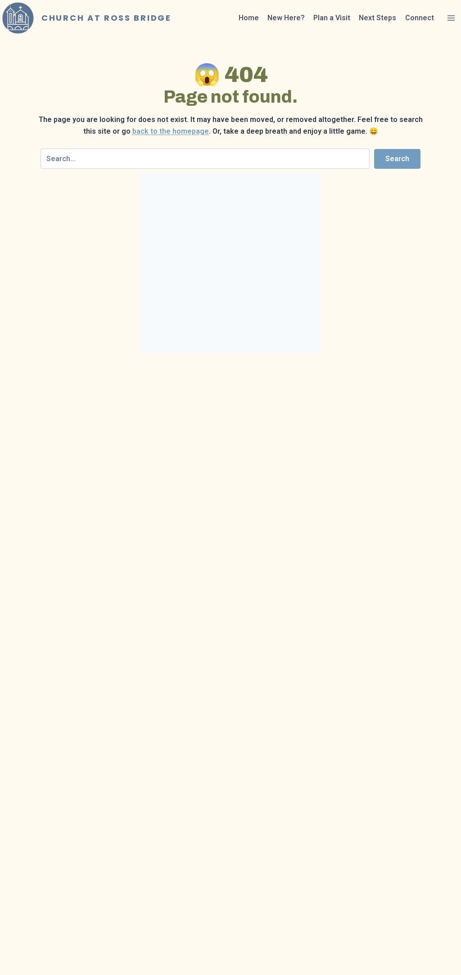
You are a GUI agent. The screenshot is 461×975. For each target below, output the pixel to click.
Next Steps (377, 18)
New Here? (286, 18)
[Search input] (205, 159)
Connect (419, 18)
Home (249, 18)
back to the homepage (170, 131)
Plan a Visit (331, 18)
